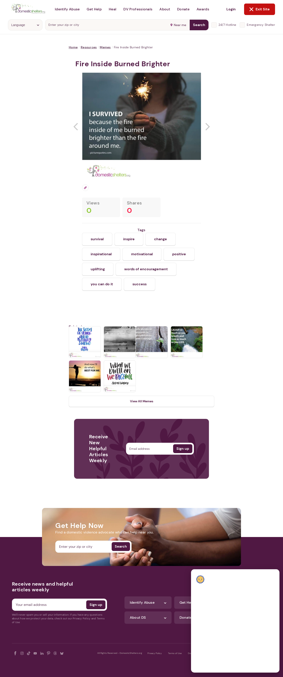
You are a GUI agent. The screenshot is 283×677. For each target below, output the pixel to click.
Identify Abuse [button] (67, 9)
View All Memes (141, 401)
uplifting (98, 269)
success (139, 284)
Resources (89, 47)
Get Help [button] (94, 9)
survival (97, 239)
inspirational (101, 254)
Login (231, 9)
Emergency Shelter (261, 25)
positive (179, 254)
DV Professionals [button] (137, 9)
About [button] (164, 9)
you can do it (102, 284)
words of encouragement (146, 269)
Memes (105, 47)
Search (199, 25)
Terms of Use (175, 653)
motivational (142, 254)
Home (73, 47)
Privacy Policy (154, 653)
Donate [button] (183, 9)
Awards (203, 9)
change (160, 239)
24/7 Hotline (227, 25)
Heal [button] (112, 9)
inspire (129, 239)
